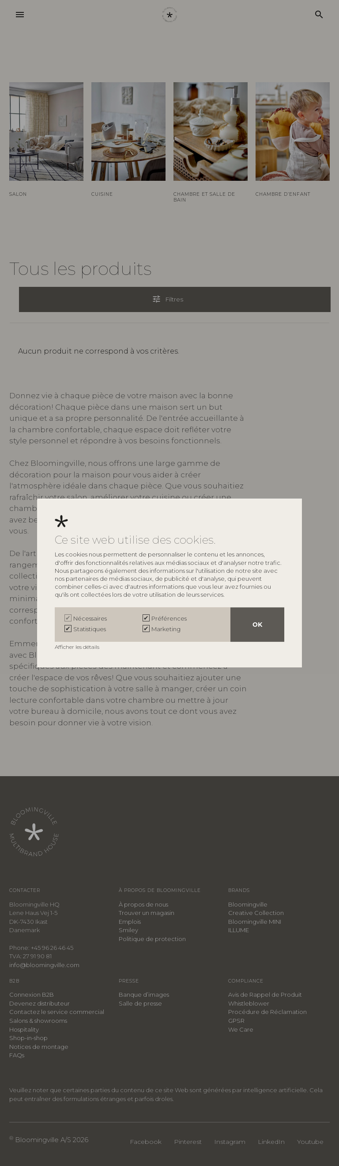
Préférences (169, 618)
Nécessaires (90, 618)
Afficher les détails (78, 647)
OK (257, 625)
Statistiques (89, 629)
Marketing (166, 629)
